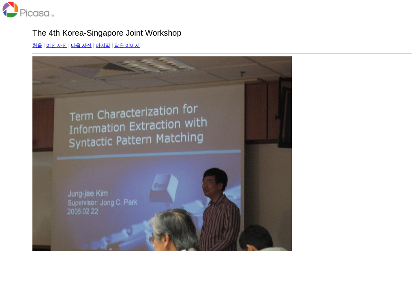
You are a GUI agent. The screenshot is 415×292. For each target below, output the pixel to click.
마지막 (103, 45)
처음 (37, 45)
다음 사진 (81, 45)
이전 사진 (56, 45)
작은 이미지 (127, 45)
